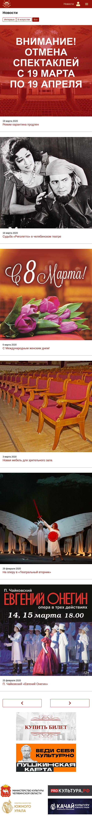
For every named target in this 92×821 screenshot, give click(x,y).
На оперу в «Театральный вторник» (27, 572)
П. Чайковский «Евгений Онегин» (25, 684)
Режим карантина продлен (21, 124)
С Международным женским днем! (26, 348)
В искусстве (24, 19)
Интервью (9, 19)
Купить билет (46, 727)
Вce (36, 19)
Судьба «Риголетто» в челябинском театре (32, 236)
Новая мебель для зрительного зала (27, 460)
